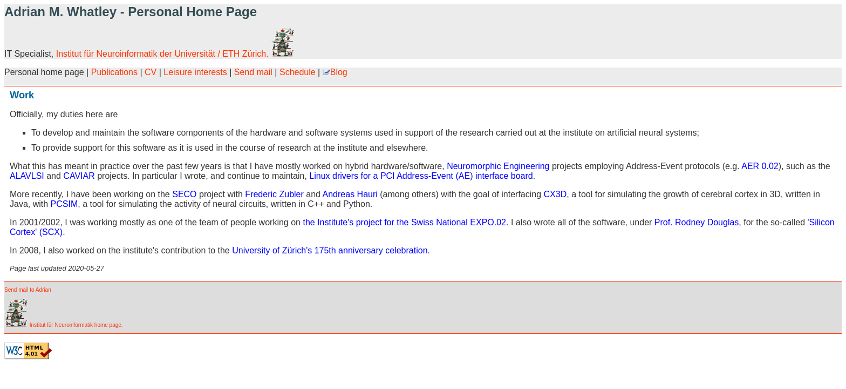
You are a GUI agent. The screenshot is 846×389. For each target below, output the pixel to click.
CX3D (555, 194)
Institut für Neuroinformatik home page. (63, 325)
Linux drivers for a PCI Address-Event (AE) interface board (421, 175)
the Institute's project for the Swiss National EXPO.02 (404, 222)
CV (150, 72)
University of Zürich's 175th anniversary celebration (329, 250)
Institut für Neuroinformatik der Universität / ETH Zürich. (175, 53)
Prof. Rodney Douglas (696, 222)
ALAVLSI (27, 175)
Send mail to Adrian (27, 290)
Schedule (297, 72)
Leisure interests (195, 72)
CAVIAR (78, 175)
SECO (184, 194)
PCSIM (64, 204)
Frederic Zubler (274, 194)
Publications (114, 72)
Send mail (253, 72)
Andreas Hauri (350, 194)
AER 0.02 (759, 166)
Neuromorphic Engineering (498, 166)
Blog (335, 72)
